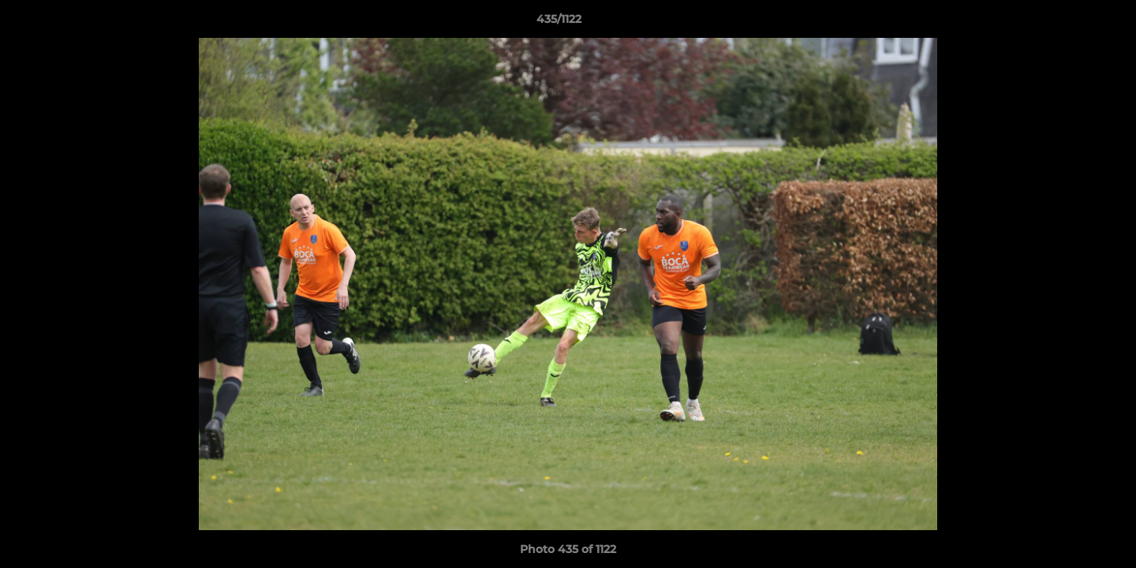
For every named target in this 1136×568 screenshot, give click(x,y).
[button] (1069, 23)
